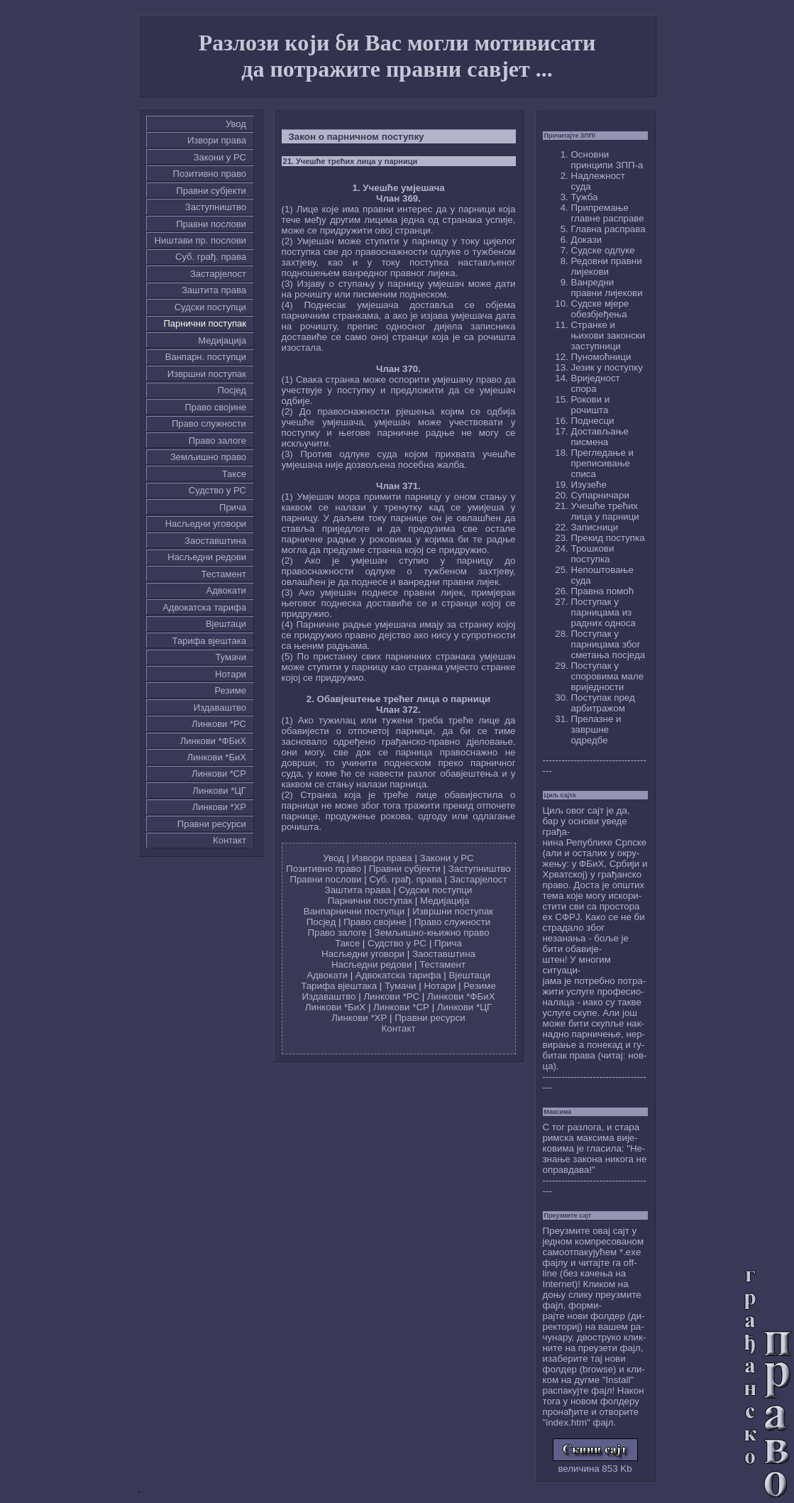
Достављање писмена (600, 436)
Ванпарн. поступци (205, 356)
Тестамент (224, 574)
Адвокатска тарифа (204, 607)
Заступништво (215, 207)
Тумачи (230, 657)
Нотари (230, 674)
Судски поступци (210, 307)
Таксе (234, 474)
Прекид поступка (608, 537)
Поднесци (592, 420)
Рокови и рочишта (590, 404)
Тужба (584, 197)
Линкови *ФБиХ (213, 741)
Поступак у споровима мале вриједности (607, 676)
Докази (586, 239)
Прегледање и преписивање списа (602, 463)
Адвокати (226, 590)
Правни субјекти (211, 190)
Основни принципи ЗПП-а (607, 159)
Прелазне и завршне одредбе (596, 729)
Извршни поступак (206, 373)
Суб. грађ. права (210, 256)
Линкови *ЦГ (219, 790)
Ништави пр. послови (200, 240)
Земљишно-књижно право (432, 932)
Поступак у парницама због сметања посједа (608, 644)
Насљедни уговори (205, 523)
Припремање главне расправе (607, 213)
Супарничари (600, 495)
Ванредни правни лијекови (607, 287)
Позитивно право (209, 173)
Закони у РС (220, 157)
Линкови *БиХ (216, 757)
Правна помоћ (602, 591)
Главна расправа (608, 229)
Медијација (222, 340)
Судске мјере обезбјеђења (600, 308)
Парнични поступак (204, 323)
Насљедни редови (206, 557)
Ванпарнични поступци (354, 911)
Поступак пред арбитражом (603, 703)
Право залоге (217, 440)
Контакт (229, 840)
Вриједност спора (595, 383)
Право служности (209, 423)
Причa (232, 507)
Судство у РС (217, 490)
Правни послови (211, 224)
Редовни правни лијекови (606, 266)
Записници (595, 527)
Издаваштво (220, 707)
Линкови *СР (219, 773)
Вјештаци (226, 623)
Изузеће (589, 484)
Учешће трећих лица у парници (605, 511)
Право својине (215, 407)
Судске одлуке (603, 250)
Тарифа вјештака (209, 640)
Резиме (230, 690)
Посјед (231, 390)
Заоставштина (215, 540)
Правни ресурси (211, 824)
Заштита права (214, 290)
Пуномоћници (601, 356)
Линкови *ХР (219, 807)
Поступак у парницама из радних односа (603, 612)
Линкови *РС (219, 723)
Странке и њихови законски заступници (608, 335)
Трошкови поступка (592, 553)
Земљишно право (208, 457)
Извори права (216, 140)
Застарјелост (218, 273)
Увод (236, 124)
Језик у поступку (607, 367)
